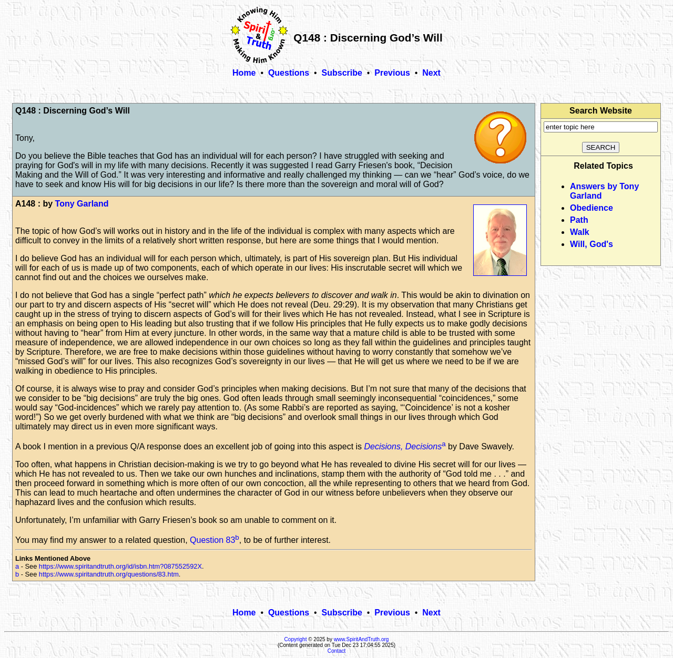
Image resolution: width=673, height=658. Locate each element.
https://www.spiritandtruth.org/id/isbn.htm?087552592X (120, 566)
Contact (336, 651)
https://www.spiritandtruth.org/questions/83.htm (109, 574)
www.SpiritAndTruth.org (361, 639)
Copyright (295, 639)
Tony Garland (82, 203)
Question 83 (212, 540)
